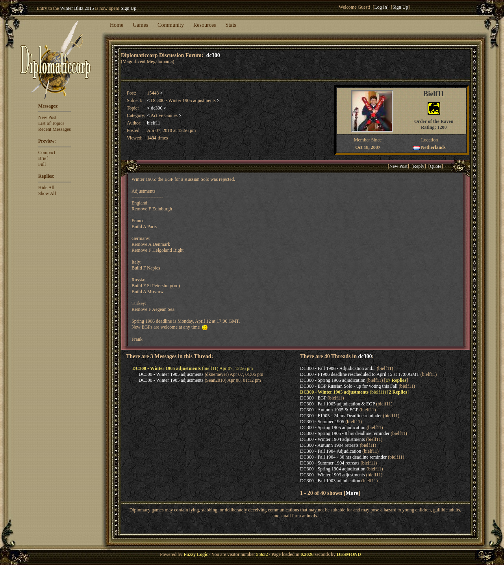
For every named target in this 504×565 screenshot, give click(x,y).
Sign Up (129, 8)
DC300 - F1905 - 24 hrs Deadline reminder (341, 415)
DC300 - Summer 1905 (322, 421)
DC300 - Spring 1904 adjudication (332, 469)
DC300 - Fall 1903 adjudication (330, 480)
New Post (47, 117)
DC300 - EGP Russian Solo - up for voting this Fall (349, 386)
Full (42, 164)
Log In (380, 7)
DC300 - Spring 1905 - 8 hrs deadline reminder (344, 433)
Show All (47, 193)
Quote (435, 166)
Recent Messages (54, 129)
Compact (46, 152)
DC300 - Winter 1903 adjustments (332, 475)
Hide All (46, 187)
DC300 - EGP (313, 398)
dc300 (213, 55)
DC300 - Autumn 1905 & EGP (329, 410)
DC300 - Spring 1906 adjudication (332, 380)
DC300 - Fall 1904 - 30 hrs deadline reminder (343, 457)
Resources (204, 25)
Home (116, 25)
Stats (231, 25)
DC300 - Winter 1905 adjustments (171, 374)
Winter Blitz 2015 (77, 8)
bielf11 (153, 123)
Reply (418, 166)
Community (171, 25)
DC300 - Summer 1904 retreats (329, 463)
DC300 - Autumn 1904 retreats (329, 445)
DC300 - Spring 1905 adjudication (332, 427)
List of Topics (51, 123)
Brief (43, 158)
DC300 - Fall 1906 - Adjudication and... (338, 368)
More (351, 493)
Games (140, 25)
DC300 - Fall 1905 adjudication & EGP (337, 404)
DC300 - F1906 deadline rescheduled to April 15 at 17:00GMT (359, 374)
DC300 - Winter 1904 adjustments (332, 439)
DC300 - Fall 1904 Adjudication (330, 451)
